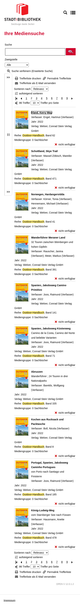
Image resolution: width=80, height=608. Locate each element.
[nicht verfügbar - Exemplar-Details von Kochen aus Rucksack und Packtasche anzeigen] (65, 456)
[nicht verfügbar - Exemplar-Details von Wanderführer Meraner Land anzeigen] (65, 278)
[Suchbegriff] (35, 52)
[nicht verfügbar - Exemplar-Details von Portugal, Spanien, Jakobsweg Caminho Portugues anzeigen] (65, 504)
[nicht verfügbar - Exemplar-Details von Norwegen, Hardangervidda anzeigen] (65, 231)
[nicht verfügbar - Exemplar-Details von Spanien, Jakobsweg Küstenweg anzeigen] (65, 365)
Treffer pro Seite (49, 102)
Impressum (9, 600)
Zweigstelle (11, 59)
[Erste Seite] (16, 98)
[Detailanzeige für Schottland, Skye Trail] (44, 151)
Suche (8, 44)
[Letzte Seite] (16, 103)
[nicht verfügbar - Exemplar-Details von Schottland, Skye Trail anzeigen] (65, 187)
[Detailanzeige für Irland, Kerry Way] (41, 112)
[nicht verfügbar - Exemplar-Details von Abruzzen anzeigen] (65, 413)
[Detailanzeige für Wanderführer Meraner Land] (48, 237)
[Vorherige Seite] (21, 98)
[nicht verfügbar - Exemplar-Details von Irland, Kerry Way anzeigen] (65, 144)
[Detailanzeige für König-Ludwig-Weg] (42, 510)
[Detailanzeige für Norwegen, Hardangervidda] (47, 194)
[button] (71, 51)
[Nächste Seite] (72, 98)
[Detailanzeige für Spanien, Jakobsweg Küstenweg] (51, 328)
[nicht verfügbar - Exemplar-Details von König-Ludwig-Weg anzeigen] (65, 547)
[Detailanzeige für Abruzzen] (37, 371)
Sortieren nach (22, 89)
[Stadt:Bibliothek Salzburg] (22, 14)
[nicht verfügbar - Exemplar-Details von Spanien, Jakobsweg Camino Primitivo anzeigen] (65, 322)
